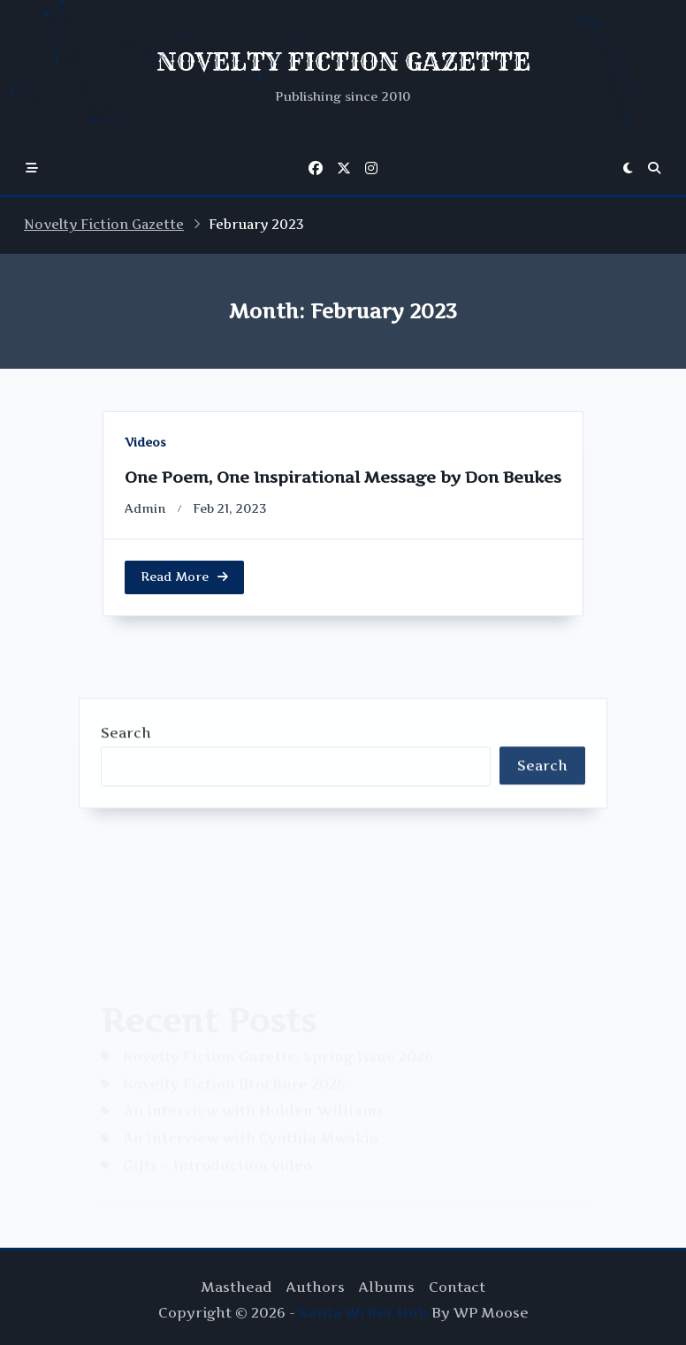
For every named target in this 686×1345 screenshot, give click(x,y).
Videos (145, 442)
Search (126, 860)
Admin (145, 508)
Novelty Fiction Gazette (104, 225)
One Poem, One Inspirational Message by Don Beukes (343, 477)
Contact (457, 1287)
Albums (387, 1287)
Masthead (236, 1287)
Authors (315, 1287)
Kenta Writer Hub (363, 1312)
